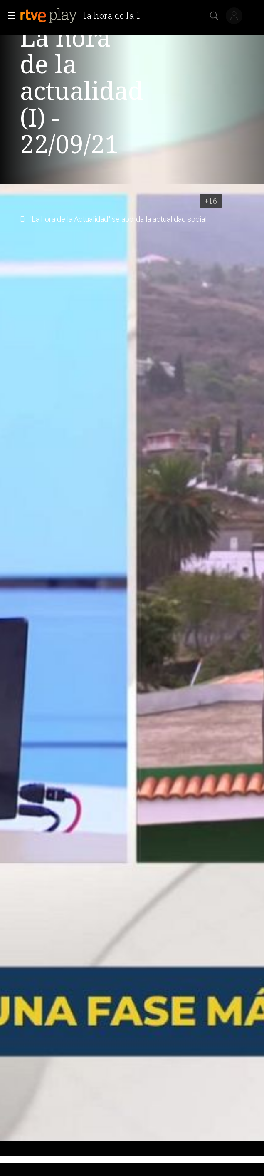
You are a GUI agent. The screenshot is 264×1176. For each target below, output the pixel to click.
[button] (9, 16)
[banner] (83, 16)
